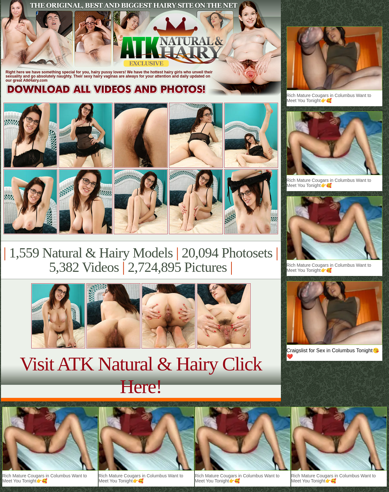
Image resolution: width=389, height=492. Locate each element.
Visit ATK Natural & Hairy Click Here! (141, 375)
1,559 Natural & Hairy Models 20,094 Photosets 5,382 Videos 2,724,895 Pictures (141, 260)
